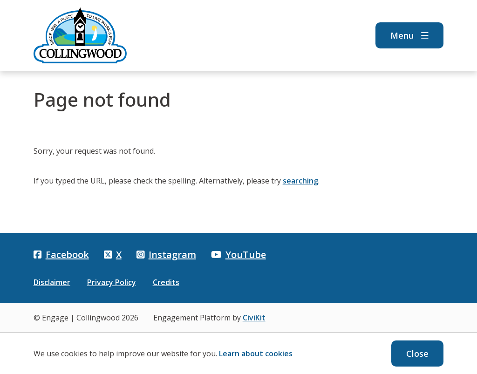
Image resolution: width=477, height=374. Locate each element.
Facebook (61, 254)
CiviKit (254, 318)
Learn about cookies (256, 353)
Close (417, 353)
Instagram (166, 254)
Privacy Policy (111, 282)
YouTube (238, 254)
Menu (409, 35)
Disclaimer (52, 282)
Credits (166, 282)
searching (300, 181)
